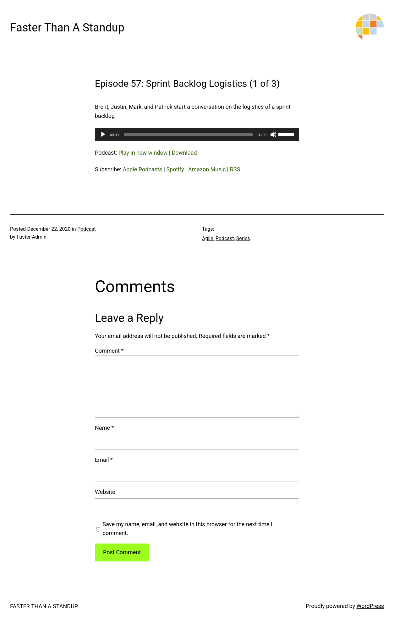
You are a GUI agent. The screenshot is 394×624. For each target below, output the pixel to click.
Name (104, 427)
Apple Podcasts (142, 169)
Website (105, 492)
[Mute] (273, 134)
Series (243, 238)
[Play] (103, 134)
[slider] (188, 134)
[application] (197, 134)
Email (104, 459)
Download (184, 152)
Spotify (175, 169)
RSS (235, 169)
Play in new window (142, 152)
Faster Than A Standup (67, 27)
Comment (109, 350)
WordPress (370, 606)
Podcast (86, 229)
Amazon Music (207, 169)
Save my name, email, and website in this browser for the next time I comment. (187, 529)
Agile (207, 238)
